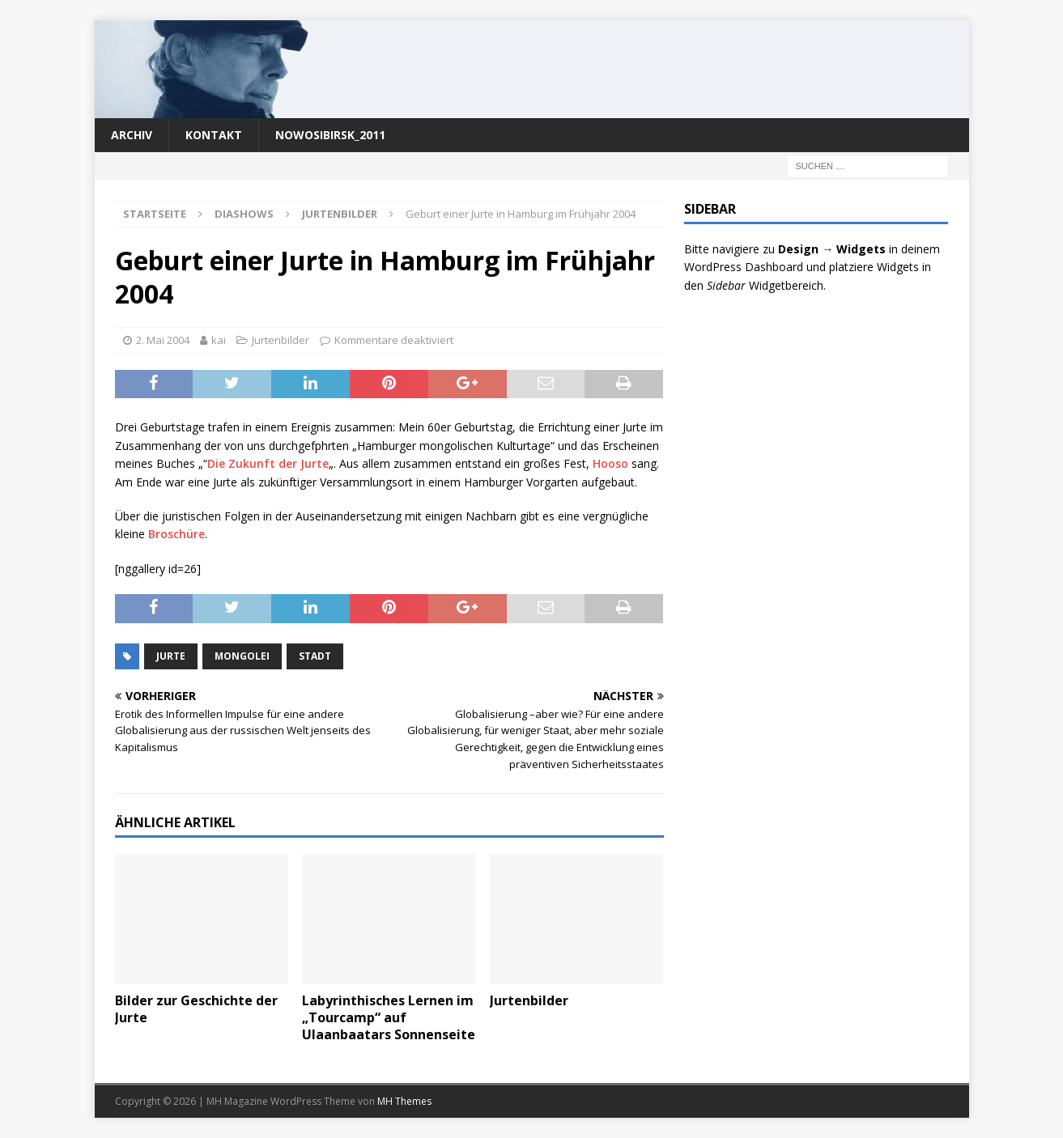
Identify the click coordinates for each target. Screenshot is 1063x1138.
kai (218, 340)
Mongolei (242, 656)
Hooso (610, 463)
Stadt (315, 656)
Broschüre (176, 533)
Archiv (131, 134)
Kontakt (213, 134)
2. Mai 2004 (162, 340)
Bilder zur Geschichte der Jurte (196, 1009)
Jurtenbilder (280, 340)
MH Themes (404, 1101)
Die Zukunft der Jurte (268, 463)
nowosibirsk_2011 (330, 134)
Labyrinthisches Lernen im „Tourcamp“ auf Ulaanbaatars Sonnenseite (388, 1017)
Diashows (244, 213)
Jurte (170, 656)
